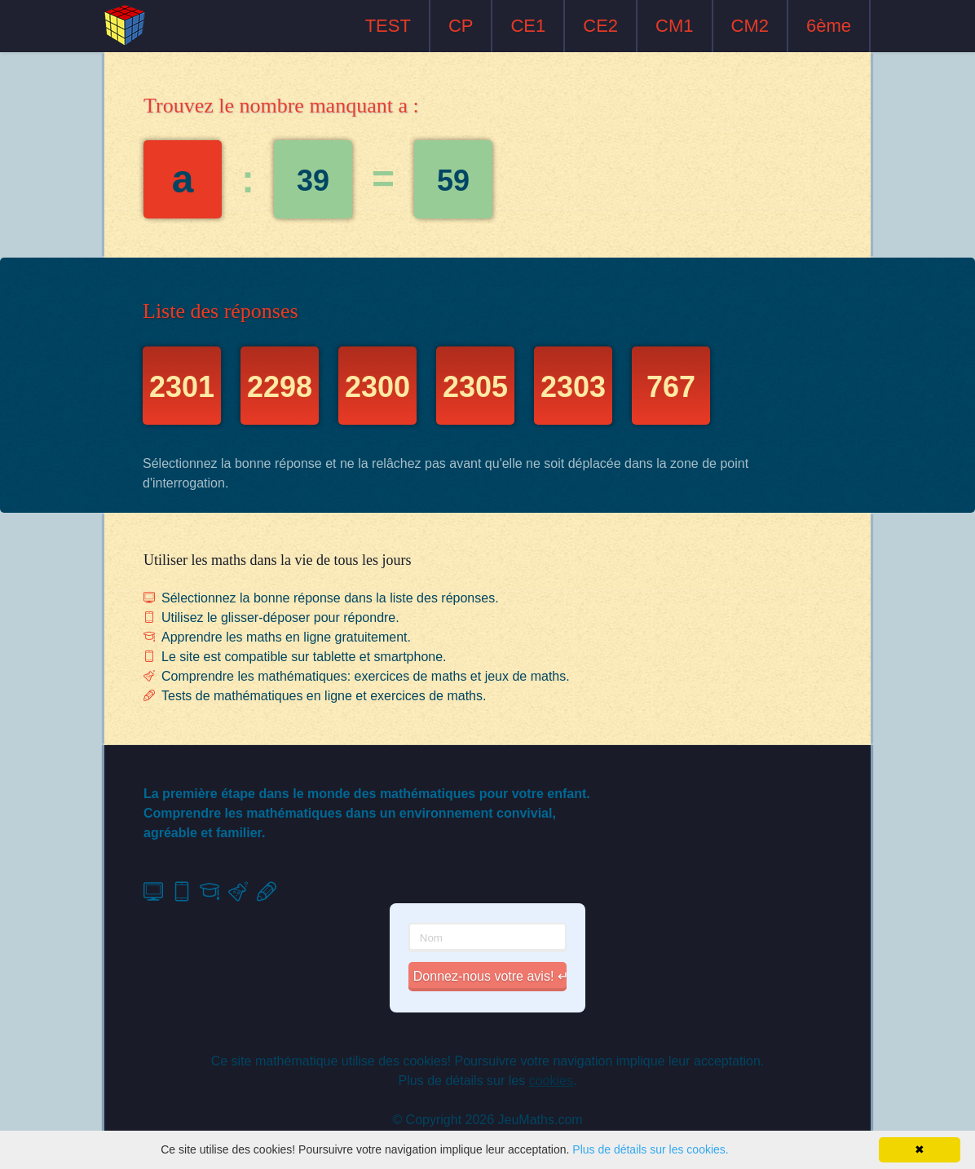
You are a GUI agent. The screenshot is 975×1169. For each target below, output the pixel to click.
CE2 (600, 25)
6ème (828, 25)
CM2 (750, 25)
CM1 (674, 25)
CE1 (527, 25)
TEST (388, 25)
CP (461, 25)
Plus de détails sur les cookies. (650, 1149)
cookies (551, 1080)
